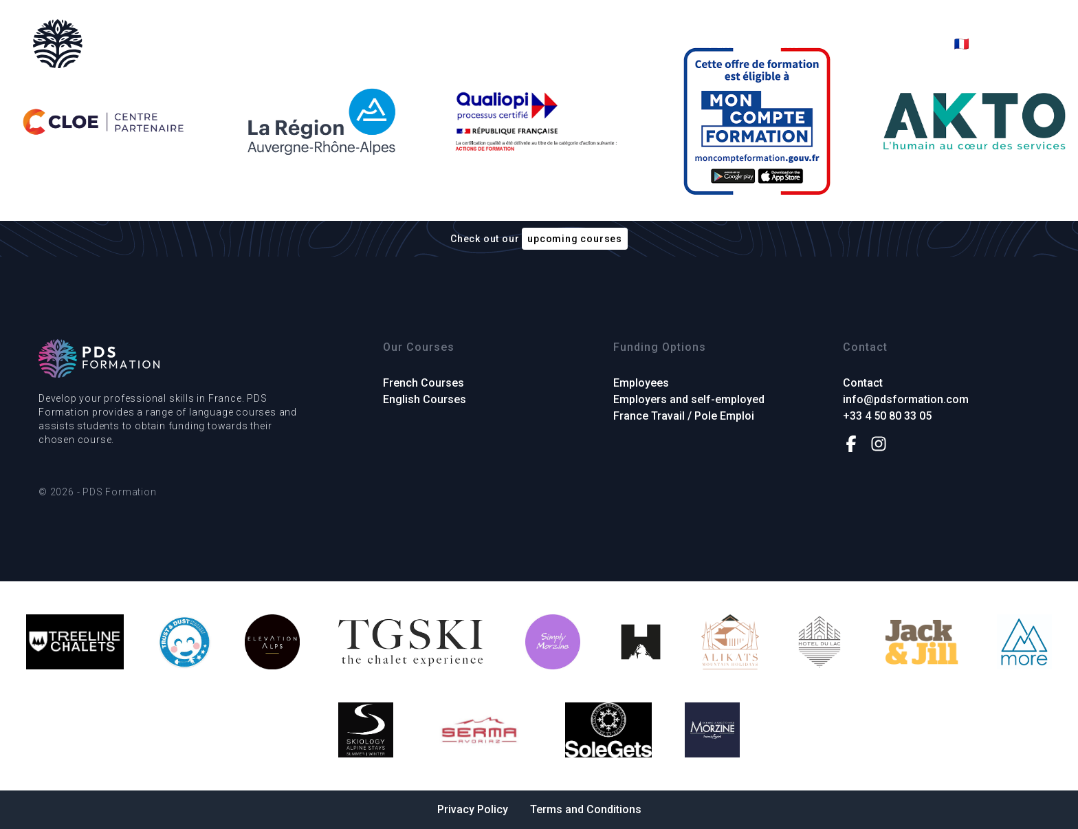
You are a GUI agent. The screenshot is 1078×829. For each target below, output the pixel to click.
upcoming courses (574, 238)
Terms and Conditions (585, 809)
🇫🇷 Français (987, 43)
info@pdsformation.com (906, 399)
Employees (641, 382)
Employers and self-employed (688, 399)
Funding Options (754, 43)
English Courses (639, 43)
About (841, 43)
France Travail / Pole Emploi (683, 415)
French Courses (526, 43)
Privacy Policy (472, 809)
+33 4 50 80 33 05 (887, 415)
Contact (906, 43)
